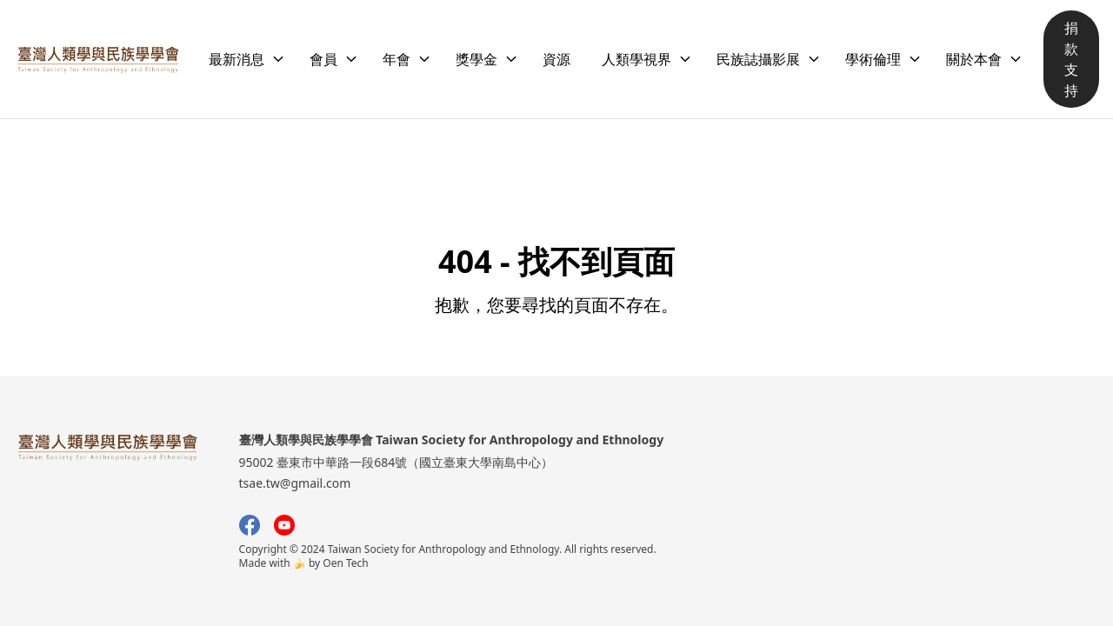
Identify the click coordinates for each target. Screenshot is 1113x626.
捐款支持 (1071, 59)
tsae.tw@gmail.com (295, 483)
